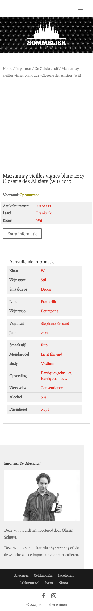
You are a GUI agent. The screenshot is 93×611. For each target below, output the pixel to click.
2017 (44, 332)
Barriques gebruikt (56, 372)
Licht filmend (51, 354)
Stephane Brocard (55, 323)
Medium (47, 363)
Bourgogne (49, 311)
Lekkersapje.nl (29, 582)
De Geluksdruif (46, 68)
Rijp (44, 345)
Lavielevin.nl (66, 575)
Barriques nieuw (54, 378)
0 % (43, 397)
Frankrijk (48, 301)
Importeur (23, 68)
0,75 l (45, 409)
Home (7, 68)
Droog (46, 289)
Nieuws (63, 582)
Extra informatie (22, 233)
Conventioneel (52, 387)
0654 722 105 (59, 547)
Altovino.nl (21, 575)
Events (49, 582)
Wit (44, 270)
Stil (43, 280)
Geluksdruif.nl (43, 575)
